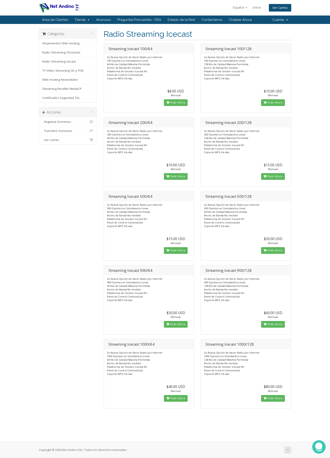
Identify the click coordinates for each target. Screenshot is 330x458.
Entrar (256, 7)
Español (240, 7)
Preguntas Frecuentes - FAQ (139, 20)
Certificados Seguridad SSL (61, 98)
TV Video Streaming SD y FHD (63, 70)
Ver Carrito (280, 8)
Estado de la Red (181, 20)
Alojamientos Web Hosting (61, 43)
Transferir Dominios (67, 130)
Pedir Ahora (175, 102)
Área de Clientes (55, 20)
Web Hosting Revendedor (60, 80)
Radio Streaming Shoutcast (61, 52)
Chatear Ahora (240, 20)
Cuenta (280, 20)
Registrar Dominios (67, 121)
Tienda (82, 20)
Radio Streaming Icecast (59, 61)
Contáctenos (212, 20)
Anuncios (103, 20)
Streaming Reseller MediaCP (62, 89)
